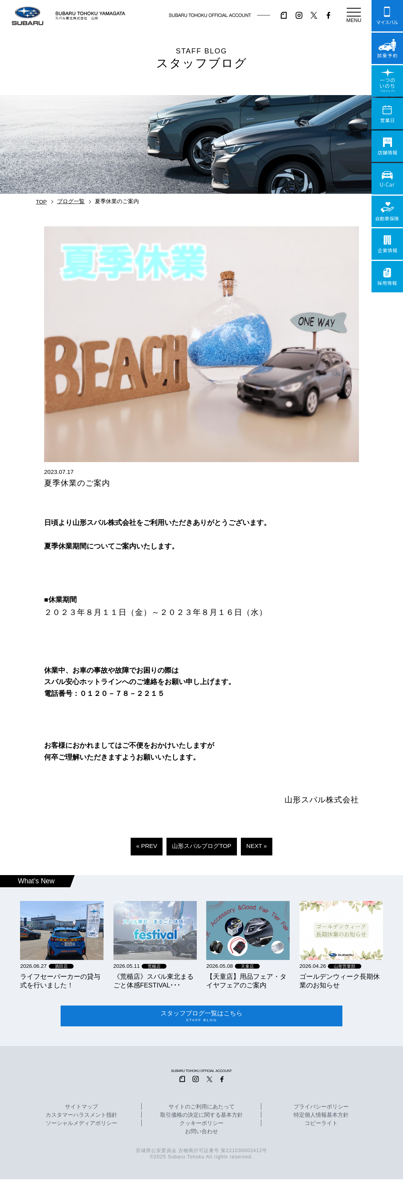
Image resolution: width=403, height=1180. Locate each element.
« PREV (146, 845)
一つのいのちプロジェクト (387, 81)
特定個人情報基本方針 (321, 1116)
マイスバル (387, 15)
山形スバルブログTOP (201, 845)
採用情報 (387, 276)
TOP (41, 202)
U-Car (387, 179)
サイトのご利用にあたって (201, 1108)
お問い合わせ (201, 1133)
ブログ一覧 (71, 201)
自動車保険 (387, 211)
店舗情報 (387, 146)
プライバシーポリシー (321, 1108)
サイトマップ (81, 1108)
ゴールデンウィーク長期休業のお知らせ (339, 981)
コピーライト (321, 1124)
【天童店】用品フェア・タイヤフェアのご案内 (246, 981)
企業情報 (387, 244)
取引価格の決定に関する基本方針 (201, 1116)
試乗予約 (387, 48)
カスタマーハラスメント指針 (81, 1116)
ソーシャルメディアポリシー (81, 1124)
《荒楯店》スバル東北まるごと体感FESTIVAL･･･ (153, 981)
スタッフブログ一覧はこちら (201, 1016)
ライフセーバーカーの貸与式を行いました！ (60, 981)
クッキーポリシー (201, 1124)
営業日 (387, 113)
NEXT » (256, 845)
